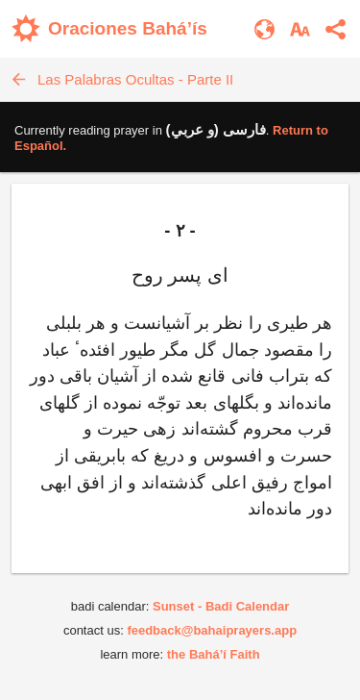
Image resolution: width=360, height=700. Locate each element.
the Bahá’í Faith (213, 654)
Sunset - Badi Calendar (221, 606)
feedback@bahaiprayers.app (212, 630)
